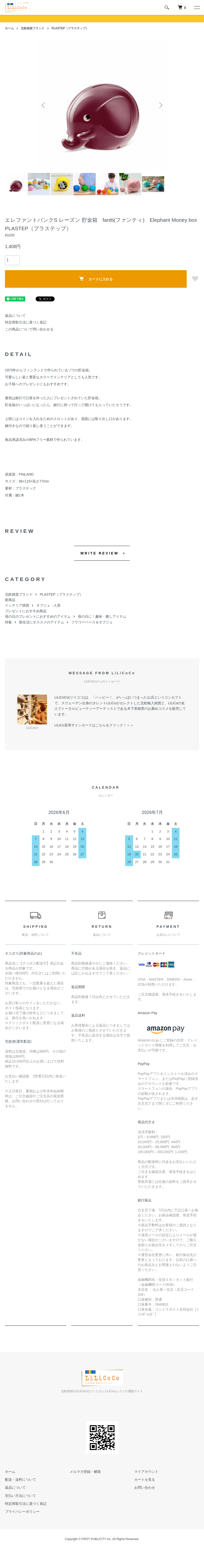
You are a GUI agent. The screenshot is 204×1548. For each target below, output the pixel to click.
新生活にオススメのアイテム (41, 622)
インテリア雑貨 (17, 605)
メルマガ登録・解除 (85, 1472)
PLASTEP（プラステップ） (70, 28)
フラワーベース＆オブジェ (92, 622)
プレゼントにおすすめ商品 (25, 611)
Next (160, 105)
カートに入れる (96, 278)
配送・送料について (20, 1480)
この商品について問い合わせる (29, 329)
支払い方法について (20, 1496)
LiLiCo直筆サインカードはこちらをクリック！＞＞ (94, 725)
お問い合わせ (144, 1487)
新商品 (10, 600)
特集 (8, 622)
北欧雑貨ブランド (33, 28)
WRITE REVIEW (99, 553)
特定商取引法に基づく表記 (25, 322)
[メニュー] (196, 7)
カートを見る (144, 1480)
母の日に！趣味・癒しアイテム (102, 616)
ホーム (9, 28)
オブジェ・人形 (48, 605)
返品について (15, 316)
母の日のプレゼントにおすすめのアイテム (38, 616)
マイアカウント (146, 1472)
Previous (44, 105)
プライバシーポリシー (22, 1512)
